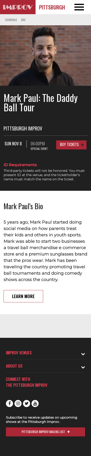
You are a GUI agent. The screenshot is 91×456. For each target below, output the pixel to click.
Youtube (35, 403)
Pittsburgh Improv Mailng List (43, 431)
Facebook (9, 403)
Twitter (26, 403)
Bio (23, 20)
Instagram (18, 403)
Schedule (11, 20)
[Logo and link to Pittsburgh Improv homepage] (18, 7)
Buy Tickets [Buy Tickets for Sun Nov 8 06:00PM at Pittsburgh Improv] (69, 144)
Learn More (23, 296)
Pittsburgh (52, 7)
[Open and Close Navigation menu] (82, 7)
